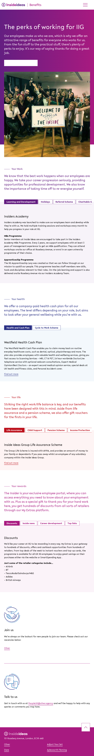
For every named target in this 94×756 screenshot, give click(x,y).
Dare (6, 750)
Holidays (45, 202)
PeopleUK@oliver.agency (40, 703)
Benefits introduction (21, 63)
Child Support (34, 430)
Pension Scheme (56, 430)
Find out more (11, 374)
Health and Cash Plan (18, 328)
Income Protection (80, 430)
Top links (72, 523)
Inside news (29, 523)
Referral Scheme (64, 202)
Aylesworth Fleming (57, 750)
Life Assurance (14, 430)
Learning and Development (21, 202)
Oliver (7, 648)
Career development (51, 523)
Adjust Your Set (55, 744)
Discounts (12, 523)
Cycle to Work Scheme (46, 328)
